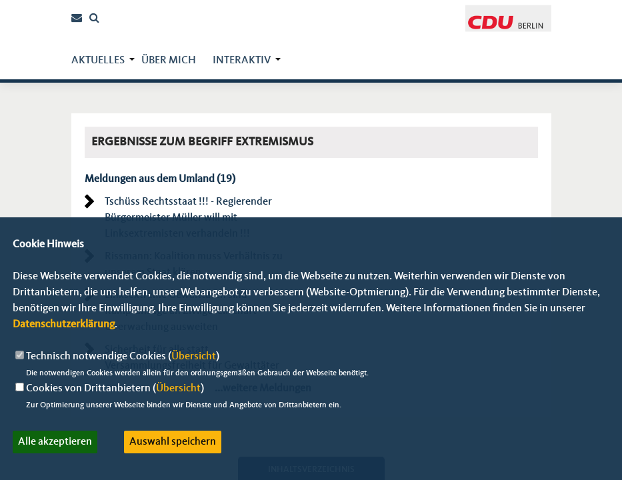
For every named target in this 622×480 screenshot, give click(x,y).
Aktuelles (98, 60)
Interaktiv (242, 60)
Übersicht (193, 356)
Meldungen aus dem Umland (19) (160, 179)
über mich (168, 60)
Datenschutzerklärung (64, 324)
